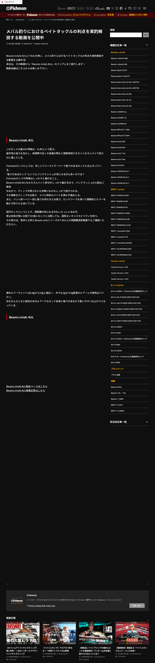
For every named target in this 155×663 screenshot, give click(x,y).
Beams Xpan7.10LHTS (121, 76)
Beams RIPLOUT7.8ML (121, 129)
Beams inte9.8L (118, 165)
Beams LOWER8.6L (119, 123)
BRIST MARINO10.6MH (121, 213)
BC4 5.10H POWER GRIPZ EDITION (126, 317)
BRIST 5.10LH (117, 410)
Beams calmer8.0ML (120, 58)
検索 (112, 29)
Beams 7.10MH (117, 404)
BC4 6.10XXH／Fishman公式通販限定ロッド (129, 342)
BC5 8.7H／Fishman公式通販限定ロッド (128, 362)
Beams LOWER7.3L (119, 117)
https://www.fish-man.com (42, 605)
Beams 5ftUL (116, 392)
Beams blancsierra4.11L (122, 100)
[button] (147, 620)
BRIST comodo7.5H (120, 237)
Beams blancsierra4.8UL (122, 94)
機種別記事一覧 (118, 45)
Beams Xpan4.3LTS (119, 70)
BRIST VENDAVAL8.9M (120, 219)
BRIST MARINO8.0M (119, 201)
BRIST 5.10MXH (118, 416)
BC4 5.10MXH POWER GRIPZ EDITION (127, 311)
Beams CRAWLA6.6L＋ (121, 171)
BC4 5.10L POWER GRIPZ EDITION (126, 299)
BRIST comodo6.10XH (121, 231)
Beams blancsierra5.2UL (122, 105)
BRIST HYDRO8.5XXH (120, 195)
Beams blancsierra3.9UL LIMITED (126, 82)
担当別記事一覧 (118, 427)
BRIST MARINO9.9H (119, 207)
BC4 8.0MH (116, 350)
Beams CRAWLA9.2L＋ (121, 183)
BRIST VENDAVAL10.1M (121, 225)
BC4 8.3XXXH (116, 356)
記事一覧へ (137, 605)
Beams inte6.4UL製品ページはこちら (26, 386)
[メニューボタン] (145, 8)
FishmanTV (28, 43)
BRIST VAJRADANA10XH (122, 248)
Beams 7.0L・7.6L (119, 398)
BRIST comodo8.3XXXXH (122, 243)
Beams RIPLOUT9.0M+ (121, 135)
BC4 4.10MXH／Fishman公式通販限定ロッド (129, 292)
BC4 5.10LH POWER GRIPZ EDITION (126, 305)
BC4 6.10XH (116, 335)
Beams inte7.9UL (118, 159)
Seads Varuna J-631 (120, 267)
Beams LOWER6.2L (119, 111)
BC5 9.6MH (116, 368)
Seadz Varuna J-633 (120, 279)
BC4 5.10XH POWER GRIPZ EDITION (126, 323)
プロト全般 (115, 380)
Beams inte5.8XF (118, 141)
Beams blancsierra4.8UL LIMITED (126, 88)
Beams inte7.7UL (118, 153)
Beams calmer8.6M (119, 64)
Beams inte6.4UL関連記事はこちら (25, 390)
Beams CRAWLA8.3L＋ (121, 177)
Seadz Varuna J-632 (120, 273)
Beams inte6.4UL (41, 43)
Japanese (7, 2)
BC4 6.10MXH (117, 329)
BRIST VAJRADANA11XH (122, 254)
